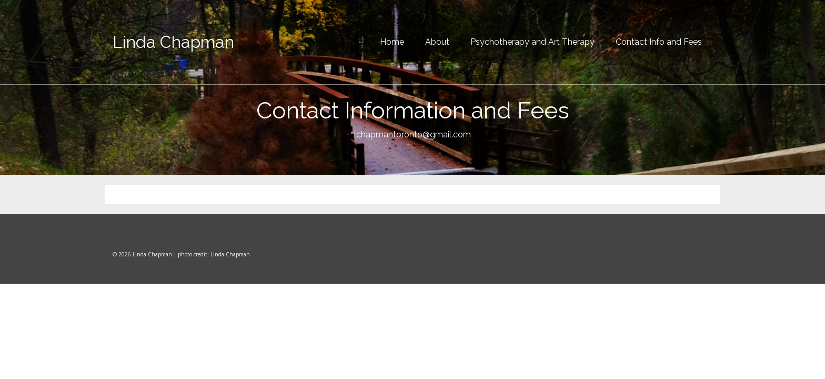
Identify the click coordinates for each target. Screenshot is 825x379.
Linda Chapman (173, 42)
